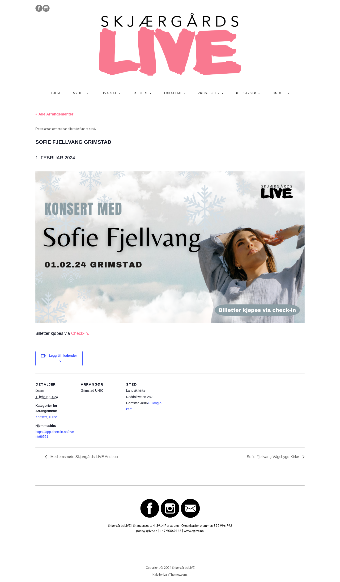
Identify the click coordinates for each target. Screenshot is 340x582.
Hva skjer (111, 93)
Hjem (55, 93)
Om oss (281, 93)
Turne (53, 417)
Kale (155, 574)
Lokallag (174, 93)
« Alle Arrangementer (54, 114)
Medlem (142, 93)
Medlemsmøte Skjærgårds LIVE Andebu (83, 457)
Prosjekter (210, 93)
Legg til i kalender (63, 355)
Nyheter (81, 93)
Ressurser (248, 93)
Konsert (41, 417)
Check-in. (80, 333)
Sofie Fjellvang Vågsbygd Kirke (273, 457)
